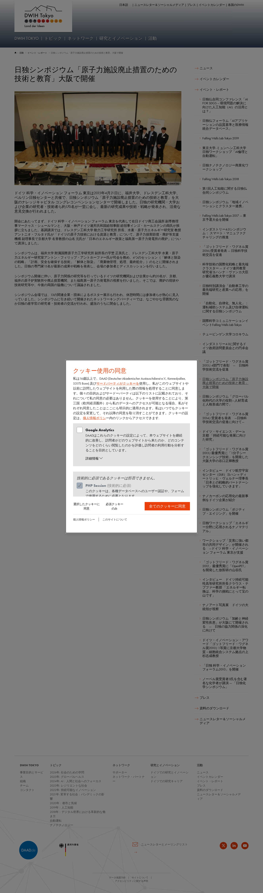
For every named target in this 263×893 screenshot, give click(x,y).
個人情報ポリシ (94, 418)
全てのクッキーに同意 (167, 506)
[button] (134, 458)
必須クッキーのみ (114, 506)
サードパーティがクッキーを (117, 383)
